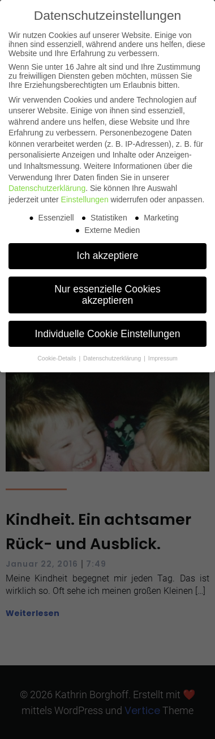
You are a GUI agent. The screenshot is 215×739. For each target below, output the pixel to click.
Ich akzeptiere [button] (108, 255)
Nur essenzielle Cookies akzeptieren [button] (107, 294)
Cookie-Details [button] (57, 358)
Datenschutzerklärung (46, 188)
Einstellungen (85, 199)
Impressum (163, 358)
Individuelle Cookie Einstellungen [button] (107, 333)
